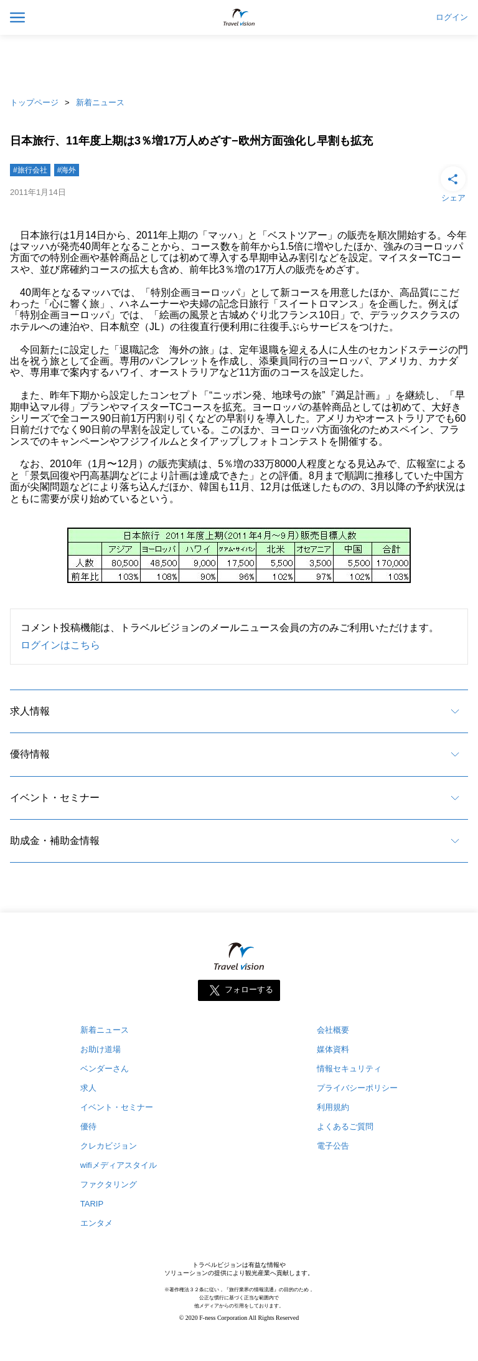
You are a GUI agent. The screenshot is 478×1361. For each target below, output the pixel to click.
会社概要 (333, 1030)
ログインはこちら (60, 645)
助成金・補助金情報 (55, 840)
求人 (88, 1088)
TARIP (91, 1203)
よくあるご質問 (345, 1126)
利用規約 (333, 1107)
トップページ (34, 102)
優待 (88, 1126)
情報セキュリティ (349, 1068)
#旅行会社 (30, 170)
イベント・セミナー (55, 797)
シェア (453, 183)
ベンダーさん (104, 1068)
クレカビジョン (108, 1145)
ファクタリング (108, 1184)
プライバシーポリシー (357, 1088)
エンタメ (96, 1223)
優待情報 (30, 754)
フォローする (249, 990)
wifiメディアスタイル (118, 1165)
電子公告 (333, 1145)
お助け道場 (100, 1049)
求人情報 (30, 711)
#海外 (67, 170)
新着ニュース (100, 102)
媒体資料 (333, 1049)
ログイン (452, 17)
